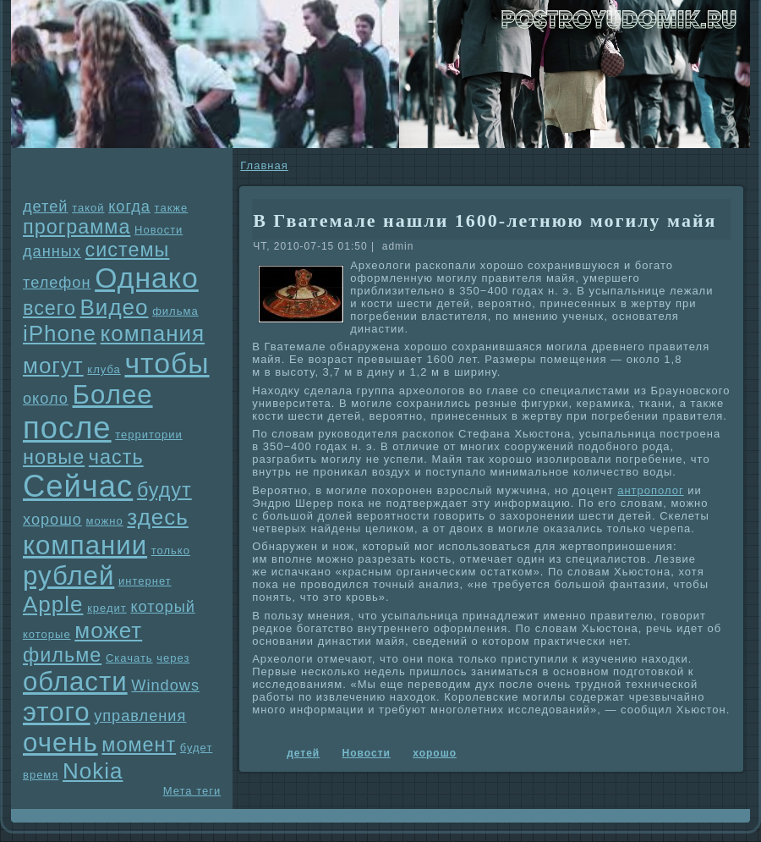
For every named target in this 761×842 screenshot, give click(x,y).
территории (149, 434)
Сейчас (78, 486)
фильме (62, 655)
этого (56, 712)
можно (104, 521)
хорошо (52, 519)
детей (45, 206)
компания (153, 333)
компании (85, 545)
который (162, 606)
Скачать (129, 658)
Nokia (93, 771)
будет (196, 747)
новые (54, 457)
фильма (175, 311)
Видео (114, 307)
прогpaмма (76, 227)
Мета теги (192, 790)
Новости (158, 229)
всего (49, 308)
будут (164, 490)
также (172, 207)
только (170, 550)
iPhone (59, 333)
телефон (57, 282)
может (108, 630)
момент (138, 745)
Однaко (147, 277)
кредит (107, 608)
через (172, 658)
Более (113, 395)
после (67, 427)
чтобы (166, 363)
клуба (103, 369)
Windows (165, 685)
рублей (68, 576)
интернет (145, 581)
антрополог (650, 490)
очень (60, 742)
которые (47, 634)
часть (116, 457)
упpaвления (140, 715)
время (40, 774)
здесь (158, 517)
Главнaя (263, 165)
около (45, 398)
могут (53, 365)
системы (127, 250)
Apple (53, 604)
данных (52, 251)
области (75, 681)
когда (129, 206)
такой (88, 207)
